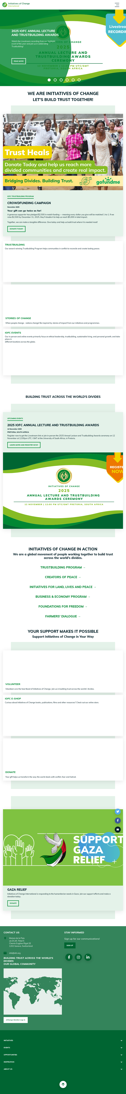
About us (8, 1069)
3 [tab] (61, 79)
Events (7, 1048)
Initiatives (8, 1040)
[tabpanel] (63, 48)
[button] (117, 811)
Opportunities (10, 1055)
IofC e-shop (13, 698)
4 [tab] (67, 79)
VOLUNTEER (12, 684)
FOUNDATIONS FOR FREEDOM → (63, 606)
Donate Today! (16, 229)
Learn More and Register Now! (24, 445)
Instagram (79, 957)
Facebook (69, 957)
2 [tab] (55, 79)
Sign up (70, 945)
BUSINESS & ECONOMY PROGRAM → (63, 596)
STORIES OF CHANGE (18, 318)
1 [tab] (49, 79)
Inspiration (9, 1062)
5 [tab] (73, 79)
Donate (13, 903)
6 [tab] (79, 79)
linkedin (88, 957)
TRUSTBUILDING (15, 244)
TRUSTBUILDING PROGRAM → (63, 567)
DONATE (10, 772)
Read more (19, 61)
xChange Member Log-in (15, 1020)
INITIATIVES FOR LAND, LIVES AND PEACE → (63, 587)
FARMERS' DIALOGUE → (63, 616)
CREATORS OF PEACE (61, 577)
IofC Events (13, 332)
